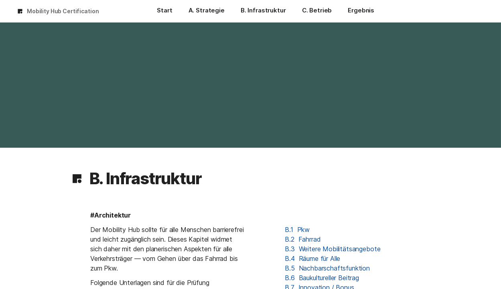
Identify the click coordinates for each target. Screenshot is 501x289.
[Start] (164, 11)
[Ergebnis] (361, 11)
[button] (77, 178)
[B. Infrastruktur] (263, 11)
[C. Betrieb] (317, 11)
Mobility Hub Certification (63, 11)
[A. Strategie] (207, 11)
